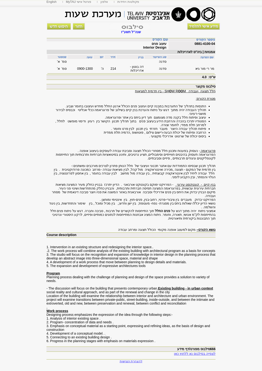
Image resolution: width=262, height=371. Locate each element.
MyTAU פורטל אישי (78, 2)
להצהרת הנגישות (131, 361)
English (51, 2)
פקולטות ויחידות (128, 2)
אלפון (104, 2)
